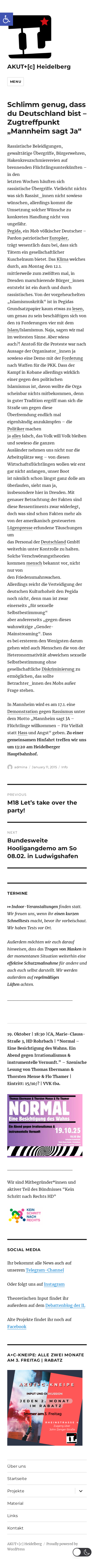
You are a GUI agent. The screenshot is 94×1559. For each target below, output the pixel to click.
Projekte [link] (15, 1491)
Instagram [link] (54, 1284)
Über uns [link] (16, 1466)
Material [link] (15, 1503)
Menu (15, 82)
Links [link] (12, 1515)
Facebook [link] (16, 1326)
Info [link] (64, 767)
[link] (6, 19)
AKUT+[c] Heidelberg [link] (39, 66)
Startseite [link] (17, 1478)
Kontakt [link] (15, 1528)
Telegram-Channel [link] (45, 1270)
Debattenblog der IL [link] (65, 1305)
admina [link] (20, 767)
